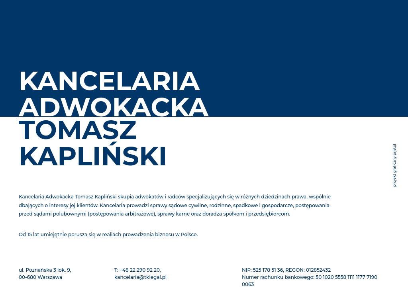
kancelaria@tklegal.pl (140, 277)
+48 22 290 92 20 (140, 270)
